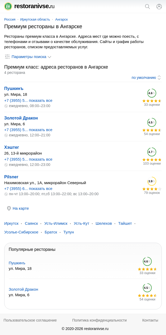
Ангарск (61, 19)
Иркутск (11, 223)
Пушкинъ (13, 88)
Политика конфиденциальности (99, 320)
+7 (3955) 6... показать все (28, 188)
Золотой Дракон (21, 118)
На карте (17, 208)
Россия (10, 19)
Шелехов (104, 223)
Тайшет (125, 223)
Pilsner (11, 177)
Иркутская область (35, 19)
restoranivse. (29, 5)
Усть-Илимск (55, 223)
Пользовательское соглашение (30, 320)
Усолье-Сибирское (21, 232)
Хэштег (11, 147)
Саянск (31, 223)
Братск (51, 232)
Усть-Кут (81, 223)
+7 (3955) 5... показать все (28, 100)
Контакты (150, 320)
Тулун (69, 232)
